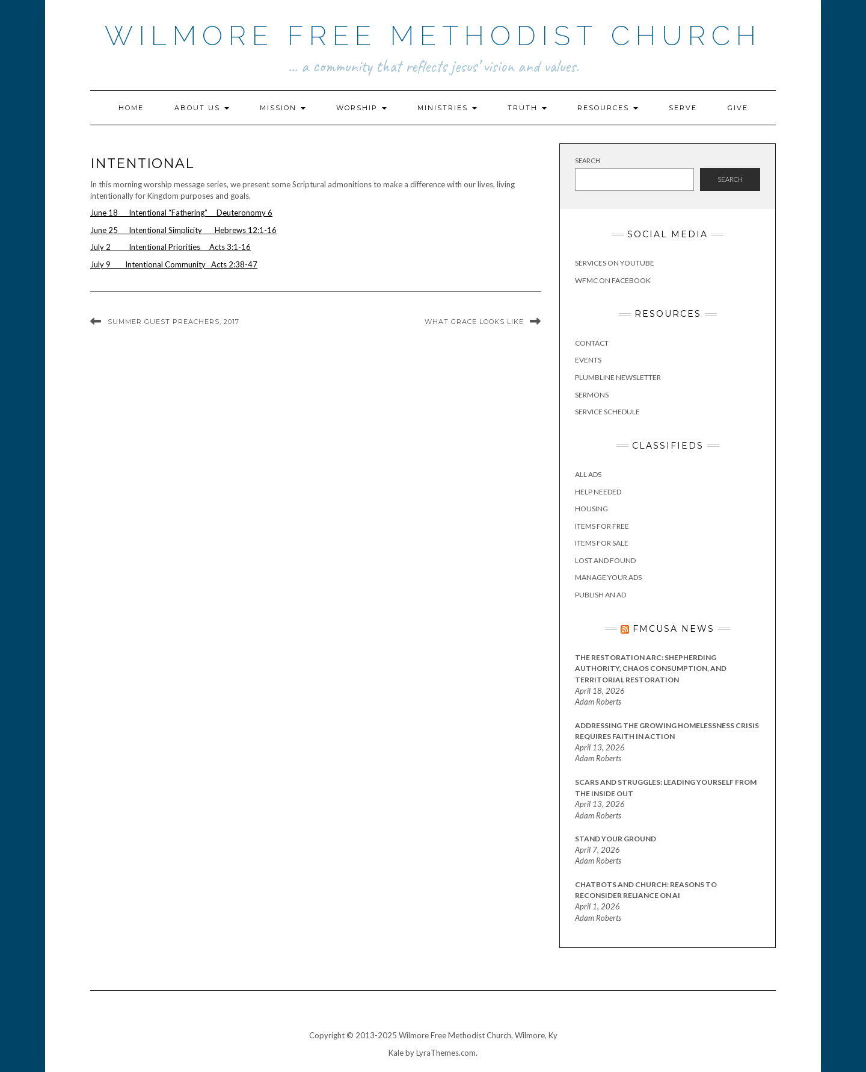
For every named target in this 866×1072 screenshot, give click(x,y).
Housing (591, 508)
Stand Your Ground (615, 838)
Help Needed (598, 491)
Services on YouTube (614, 262)
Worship (361, 108)
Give (738, 108)
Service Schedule (607, 411)
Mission (283, 108)
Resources (607, 108)
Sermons (592, 394)
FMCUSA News (673, 628)
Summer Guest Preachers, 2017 (173, 321)
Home (131, 108)
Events (588, 359)
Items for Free (602, 526)
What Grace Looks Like (474, 321)
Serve (683, 108)
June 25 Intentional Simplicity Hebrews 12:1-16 (183, 230)
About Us (201, 108)
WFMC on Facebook (613, 280)
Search (587, 160)
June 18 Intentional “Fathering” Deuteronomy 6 (181, 212)
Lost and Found (605, 560)
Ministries (447, 108)
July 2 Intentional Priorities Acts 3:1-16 (170, 247)
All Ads (588, 474)
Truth (527, 108)
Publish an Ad (600, 594)
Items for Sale (601, 542)
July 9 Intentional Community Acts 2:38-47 (173, 264)
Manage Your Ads (608, 577)
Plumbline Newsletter (618, 377)
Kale (396, 1053)
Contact (592, 342)
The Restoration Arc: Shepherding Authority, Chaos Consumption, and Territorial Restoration (650, 668)
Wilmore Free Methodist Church (433, 36)
